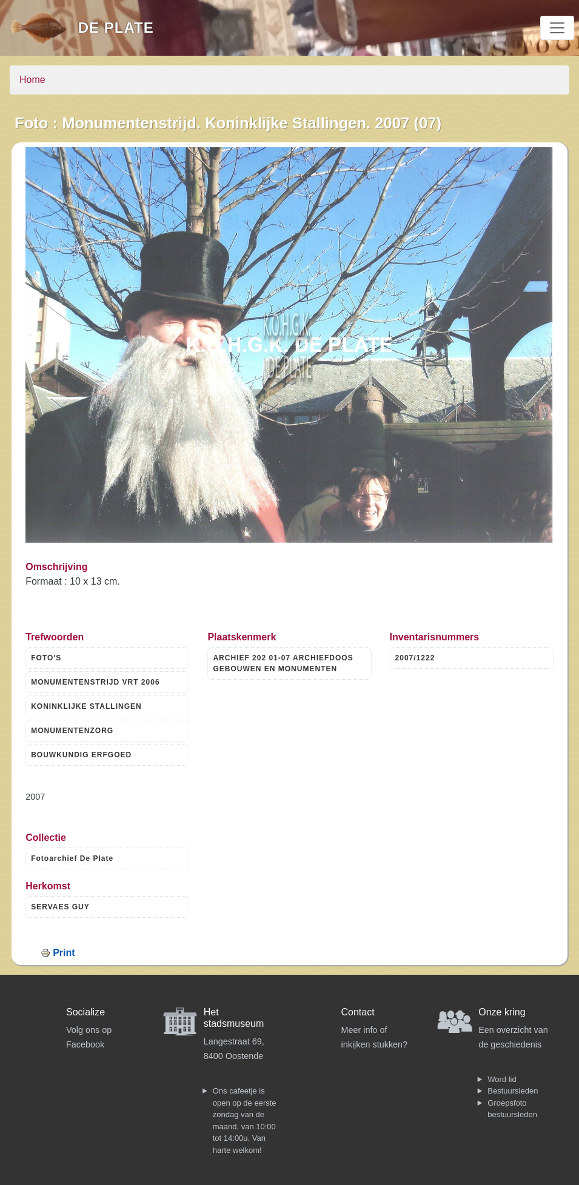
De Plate (116, 27)
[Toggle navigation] (557, 28)
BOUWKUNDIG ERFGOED (81, 755)
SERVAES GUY (60, 907)
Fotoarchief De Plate (72, 858)
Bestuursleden (512, 1090)
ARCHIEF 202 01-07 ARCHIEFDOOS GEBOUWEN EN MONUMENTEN (283, 663)
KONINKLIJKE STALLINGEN (86, 706)
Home (32, 80)
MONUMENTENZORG (72, 730)
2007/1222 (415, 658)
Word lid (501, 1079)
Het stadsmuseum (234, 1018)
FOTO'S (46, 658)
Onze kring (501, 1012)
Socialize (85, 1012)
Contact (358, 1012)
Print (64, 953)
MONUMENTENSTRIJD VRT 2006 (95, 682)
